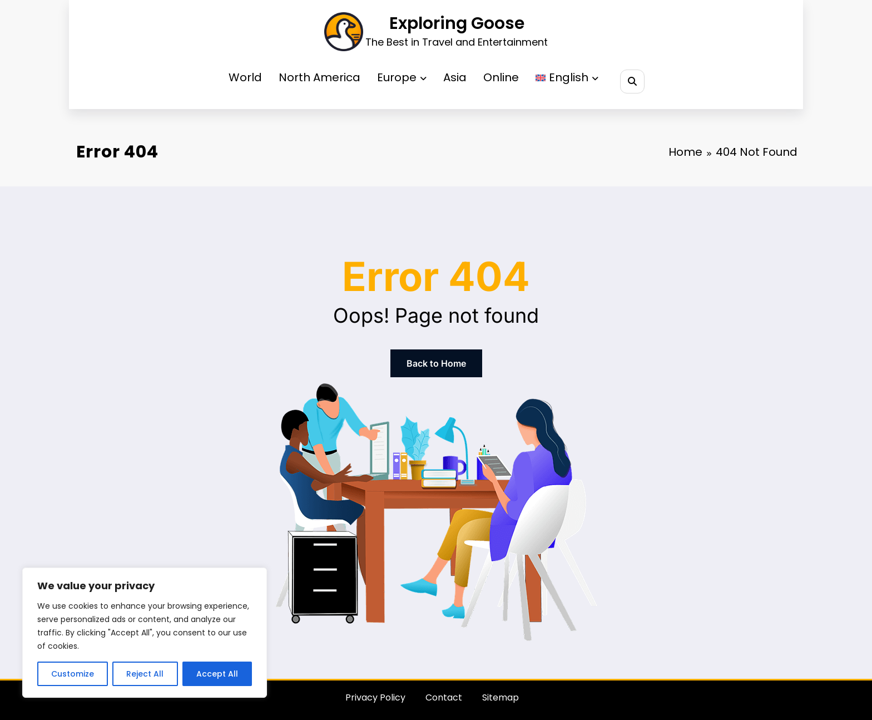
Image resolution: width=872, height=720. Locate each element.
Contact (443, 697)
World (245, 77)
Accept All (217, 673)
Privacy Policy (375, 697)
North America (319, 77)
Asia (455, 77)
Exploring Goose (456, 23)
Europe (402, 77)
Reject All (145, 673)
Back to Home (436, 363)
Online (501, 77)
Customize (72, 673)
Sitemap (500, 697)
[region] (144, 633)
